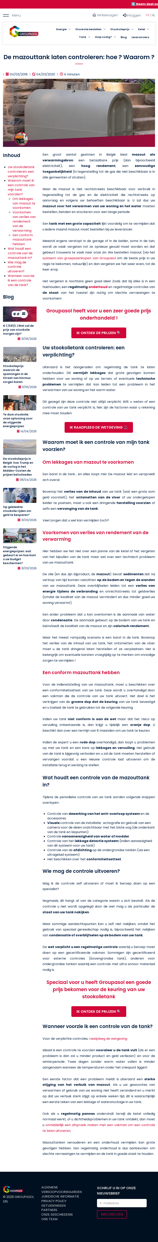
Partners (49, 1210)
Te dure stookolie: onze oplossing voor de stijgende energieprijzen (18, 420)
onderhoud (98, 287)
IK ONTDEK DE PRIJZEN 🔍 (99, 332)
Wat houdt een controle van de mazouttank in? (20, 253)
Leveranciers (140, 37)
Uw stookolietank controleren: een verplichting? (21, 171)
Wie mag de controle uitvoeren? (17, 267)
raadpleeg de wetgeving (108, 1038)
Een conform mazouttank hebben (23, 240)
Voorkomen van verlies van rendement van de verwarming (24, 221)
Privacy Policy (53, 1201)
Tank (82, 37)
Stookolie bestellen (88, 29)
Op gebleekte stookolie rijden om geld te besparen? (17, 511)
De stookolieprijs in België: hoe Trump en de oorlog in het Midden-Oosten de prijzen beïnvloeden (18, 467)
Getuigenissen (53, 1205)
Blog (124, 37)
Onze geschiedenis (57, 1214)
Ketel (141, 29)
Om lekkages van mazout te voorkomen (24, 203)
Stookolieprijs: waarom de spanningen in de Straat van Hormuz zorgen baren (17, 374)
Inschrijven (112, 1214)
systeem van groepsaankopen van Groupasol (79, 258)
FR (147, 15)
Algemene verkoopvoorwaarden (61, 1189)
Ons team (49, 1219)
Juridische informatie (60, 1196)
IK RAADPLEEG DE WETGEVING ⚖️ (99, 427)
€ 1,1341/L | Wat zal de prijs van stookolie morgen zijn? (18, 330)
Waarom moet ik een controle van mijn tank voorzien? (21, 187)
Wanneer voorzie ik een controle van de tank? (21, 280)
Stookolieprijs (119, 29)
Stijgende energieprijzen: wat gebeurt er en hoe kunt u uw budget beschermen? (19, 555)
